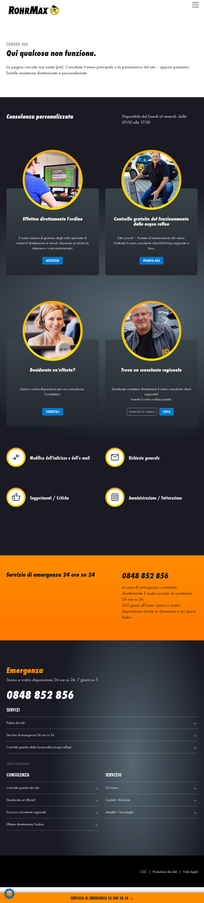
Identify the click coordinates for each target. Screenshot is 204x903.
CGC (143, 887)
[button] (9, 893)
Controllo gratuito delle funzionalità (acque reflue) (102, 763)
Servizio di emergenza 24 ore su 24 (102, 751)
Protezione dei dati (165, 887)
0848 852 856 (146, 591)
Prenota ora (151, 268)
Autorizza (52, 268)
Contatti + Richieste (151, 816)
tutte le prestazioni (18, 779)
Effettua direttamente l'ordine (52, 841)
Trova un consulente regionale (52, 828)
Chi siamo (151, 804)
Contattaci (53, 427)
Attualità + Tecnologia (151, 828)
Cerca (166, 427)
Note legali (190, 887)
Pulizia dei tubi (102, 739)
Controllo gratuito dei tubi (52, 804)
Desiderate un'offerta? (52, 816)
